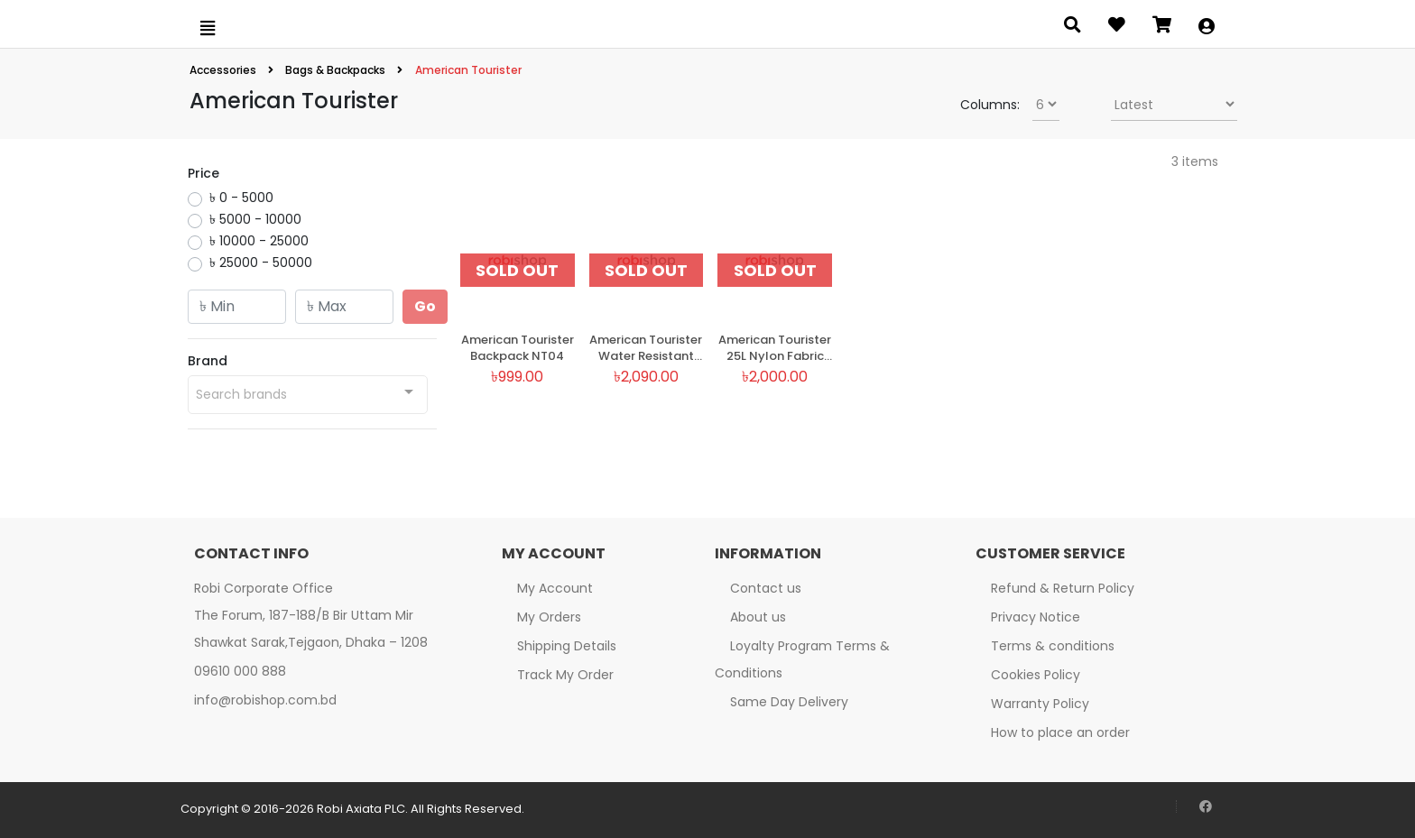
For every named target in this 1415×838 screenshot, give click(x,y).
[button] (1206, 28)
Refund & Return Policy (1062, 588)
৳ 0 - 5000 (241, 198)
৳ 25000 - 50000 (260, 262)
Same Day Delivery (789, 702)
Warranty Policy (1040, 704)
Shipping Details (566, 646)
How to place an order (1060, 732)
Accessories (224, 70)
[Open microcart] (1162, 28)
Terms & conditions (1052, 646)
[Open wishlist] (1117, 28)
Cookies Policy (1035, 675)
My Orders (549, 617)
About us (758, 617)
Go (425, 306)
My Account (555, 588)
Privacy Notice (1035, 617)
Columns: (990, 105)
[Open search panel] (1072, 28)
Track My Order (565, 675)
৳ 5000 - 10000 (255, 219)
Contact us (765, 588)
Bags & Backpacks (335, 70)
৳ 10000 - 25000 (259, 241)
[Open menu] (207, 28)
